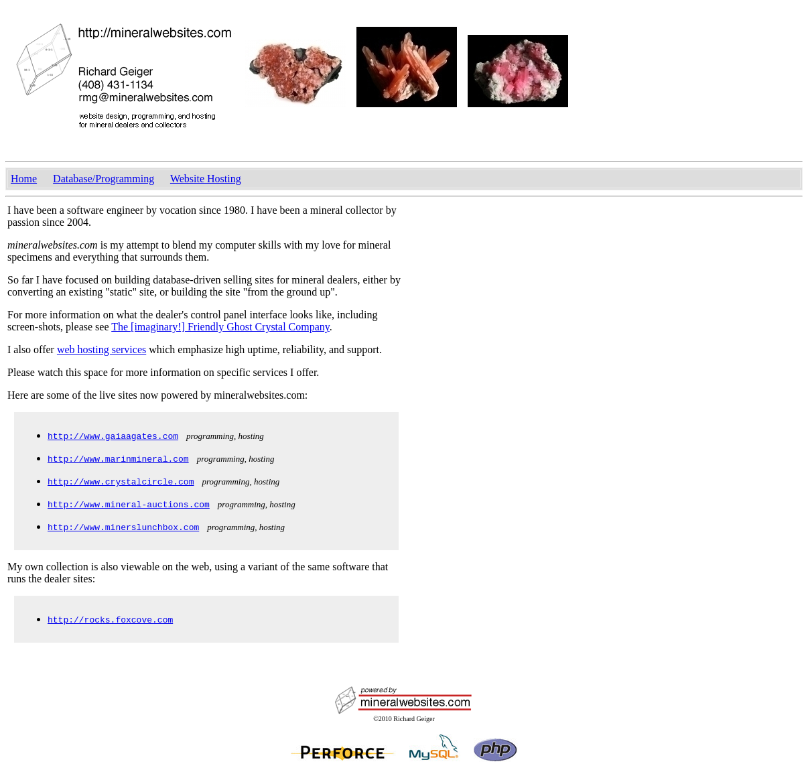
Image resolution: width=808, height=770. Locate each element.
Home (24, 178)
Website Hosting (205, 178)
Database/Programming (103, 178)
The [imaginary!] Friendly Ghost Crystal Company (220, 326)
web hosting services (101, 349)
